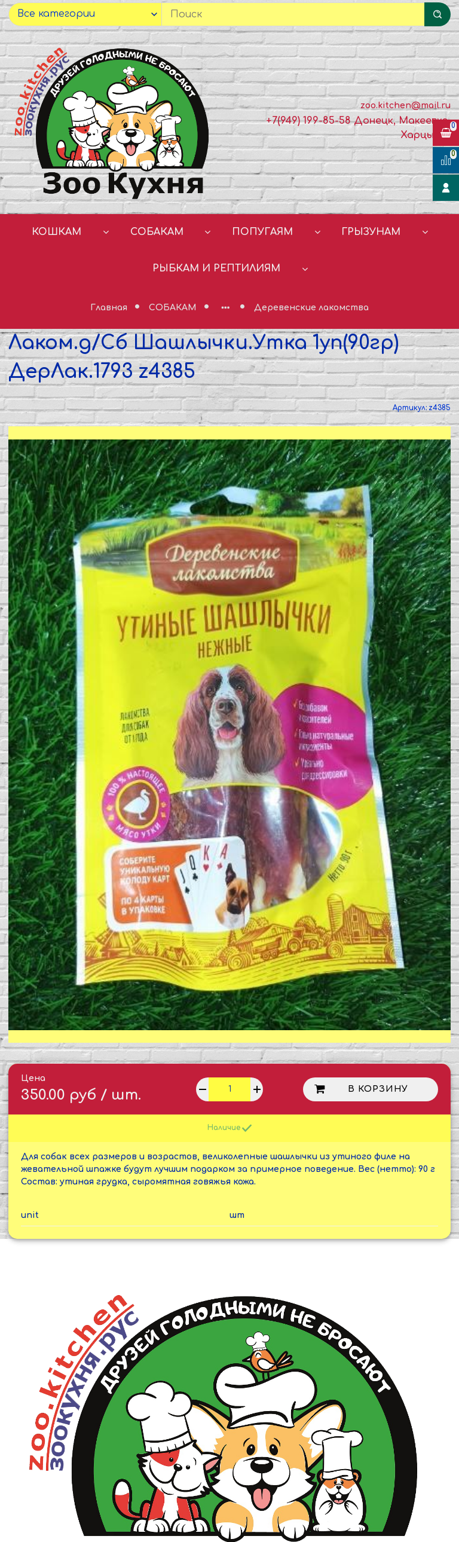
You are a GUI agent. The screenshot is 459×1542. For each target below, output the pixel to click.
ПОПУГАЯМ (262, 232)
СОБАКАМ (156, 232)
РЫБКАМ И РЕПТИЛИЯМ (216, 268)
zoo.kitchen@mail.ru (405, 105)
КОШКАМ (56, 232)
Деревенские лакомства (311, 307)
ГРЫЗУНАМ (370, 232)
